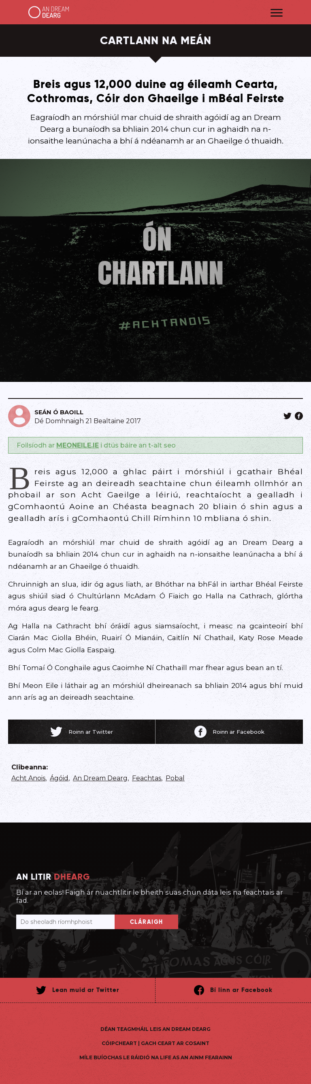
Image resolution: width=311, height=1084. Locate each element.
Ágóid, (60, 778)
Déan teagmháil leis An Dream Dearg (155, 1029)
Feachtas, (147, 778)
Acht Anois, (29, 778)
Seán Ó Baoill (58, 412)
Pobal (175, 778)
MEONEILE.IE (77, 445)
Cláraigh (146, 921)
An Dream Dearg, (101, 778)
